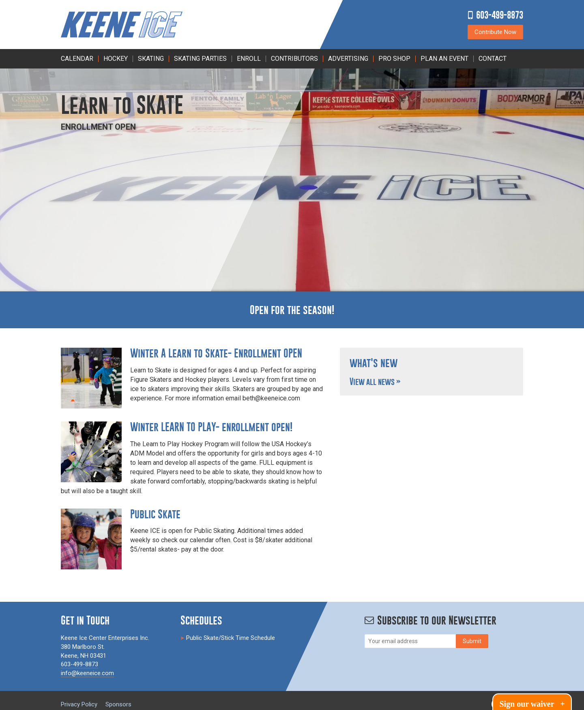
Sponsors (118, 704)
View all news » (375, 381)
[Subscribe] (472, 641)
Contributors (294, 58)
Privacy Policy (79, 704)
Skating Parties (200, 58)
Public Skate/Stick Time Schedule (230, 638)
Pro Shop (394, 58)
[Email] (410, 641)
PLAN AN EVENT (444, 58)
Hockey (115, 58)
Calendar (77, 58)
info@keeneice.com (87, 673)
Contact (493, 58)
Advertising (348, 58)
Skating (151, 58)
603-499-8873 (499, 14)
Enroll (249, 58)
